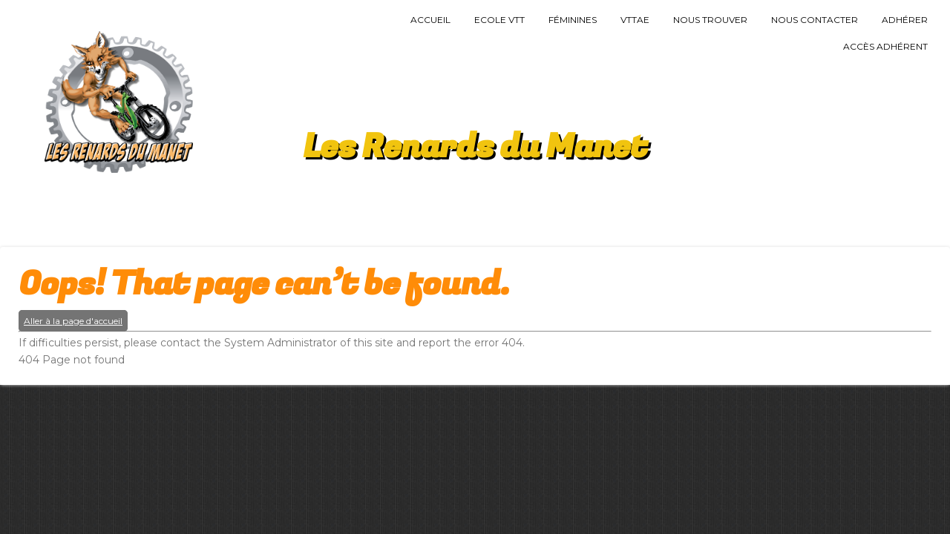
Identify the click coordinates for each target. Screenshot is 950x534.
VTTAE (634, 19)
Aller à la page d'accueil (73, 320)
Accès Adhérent (885, 46)
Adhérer (905, 19)
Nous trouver (710, 19)
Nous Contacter (814, 19)
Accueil (430, 19)
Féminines (572, 19)
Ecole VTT (499, 19)
